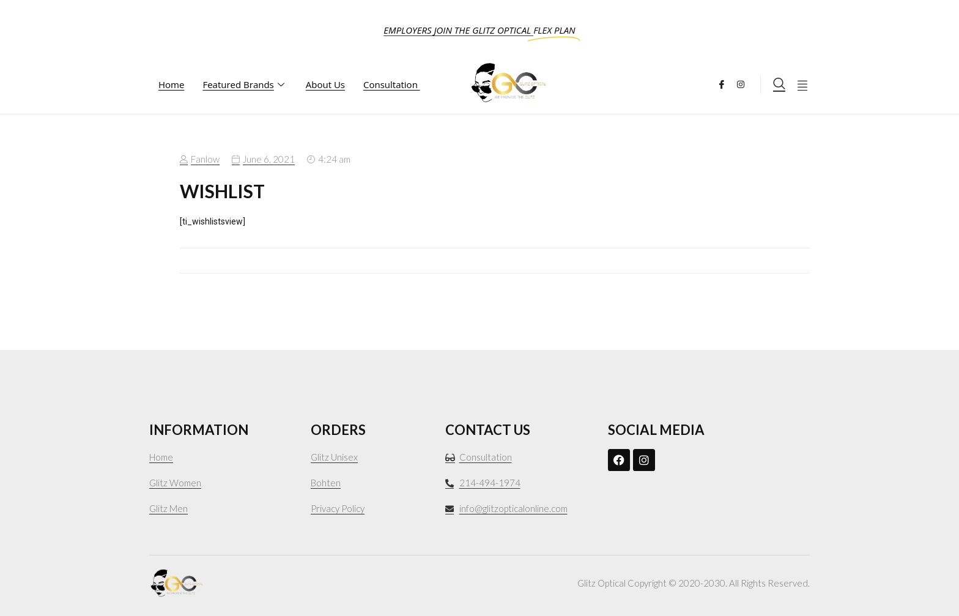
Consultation (391, 84)
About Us (325, 84)
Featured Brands (244, 84)
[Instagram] (745, 83)
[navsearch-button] (779, 84)
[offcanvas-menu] (802, 84)
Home (171, 84)
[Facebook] (726, 83)
